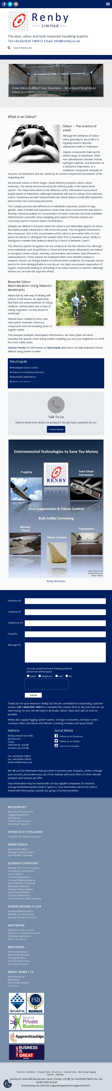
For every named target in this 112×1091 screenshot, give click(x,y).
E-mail (12, 633)
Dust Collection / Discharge (21, 883)
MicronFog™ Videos (18, 849)
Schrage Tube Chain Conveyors (24, 867)
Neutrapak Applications (24, 376)
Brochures (57, 1072)
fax (69, 676)
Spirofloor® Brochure (19, 960)
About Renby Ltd (16, 976)
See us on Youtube (67, 746)
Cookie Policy (70, 1072)
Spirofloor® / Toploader (20, 855)
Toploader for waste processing (24, 836)
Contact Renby (17, 347)
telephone (45, 676)
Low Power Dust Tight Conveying (24, 898)
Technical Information (19, 892)
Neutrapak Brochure (18, 963)
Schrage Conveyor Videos (21, 852)
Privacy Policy (43, 1072)
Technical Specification (19, 820)
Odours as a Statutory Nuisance (28, 372)
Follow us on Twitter (67, 741)
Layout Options (15, 873)
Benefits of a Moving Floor (21, 914)
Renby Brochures (56, 581)
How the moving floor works (22, 917)
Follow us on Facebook (69, 736)
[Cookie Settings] (7, 1084)
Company (14, 611)
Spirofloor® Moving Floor (21, 911)
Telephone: (15, 622)
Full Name (14, 600)
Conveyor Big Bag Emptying (21, 880)
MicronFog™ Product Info (20, 811)
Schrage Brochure (17, 957)
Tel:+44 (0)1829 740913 (25, 41)
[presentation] (46, 684)
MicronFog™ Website (18, 982)
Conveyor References (19, 895)
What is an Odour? (21, 381)
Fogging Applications (18, 814)
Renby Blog (13, 979)
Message (14, 644)
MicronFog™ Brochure (19, 954)
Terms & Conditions (26, 1072)
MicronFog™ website (18, 823)
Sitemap (60, 1074)
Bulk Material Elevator (19, 886)
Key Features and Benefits (21, 870)
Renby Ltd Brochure (18, 951)
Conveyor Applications (19, 877)
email (31, 676)
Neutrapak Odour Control (25, 367)
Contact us (13, 985)
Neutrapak (54, 347)
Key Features (14, 817)
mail (59, 676)
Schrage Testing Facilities (20, 889)
